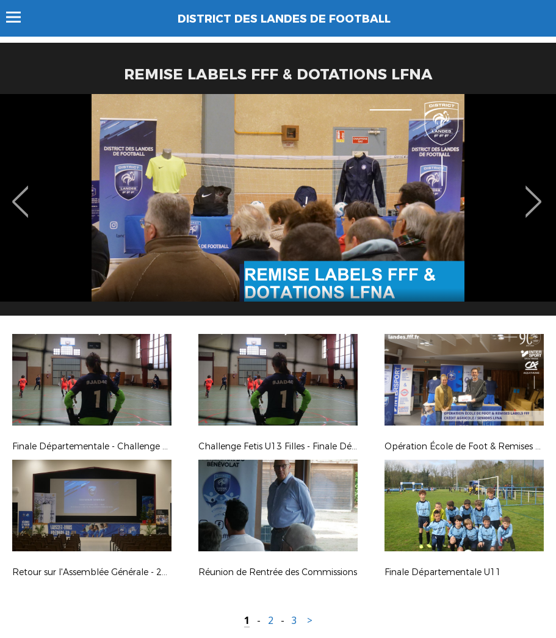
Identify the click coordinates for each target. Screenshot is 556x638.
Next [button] (533, 193)
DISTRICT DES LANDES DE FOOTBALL (284, 19)
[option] (278, 209)
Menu (19, 17)
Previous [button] (20, 193)
